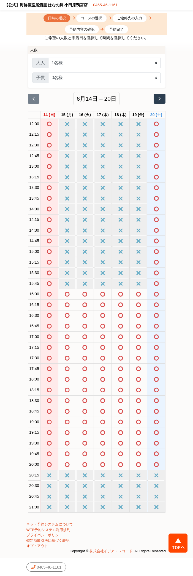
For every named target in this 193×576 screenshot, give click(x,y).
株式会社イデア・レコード (110, 551)
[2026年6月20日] (156, 115)
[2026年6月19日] (138, 115)
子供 (40, 77)
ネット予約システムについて (49, 524)
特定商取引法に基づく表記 (47, 541)
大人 (40, 62)
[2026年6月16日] (85, 115)
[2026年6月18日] (120, 115)
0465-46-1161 (105, 5)
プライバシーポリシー (44, 535)
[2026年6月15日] (67, 115)
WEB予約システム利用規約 (48, 530)
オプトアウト (37, 546)
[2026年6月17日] (103, 115)
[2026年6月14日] (49, 115)
